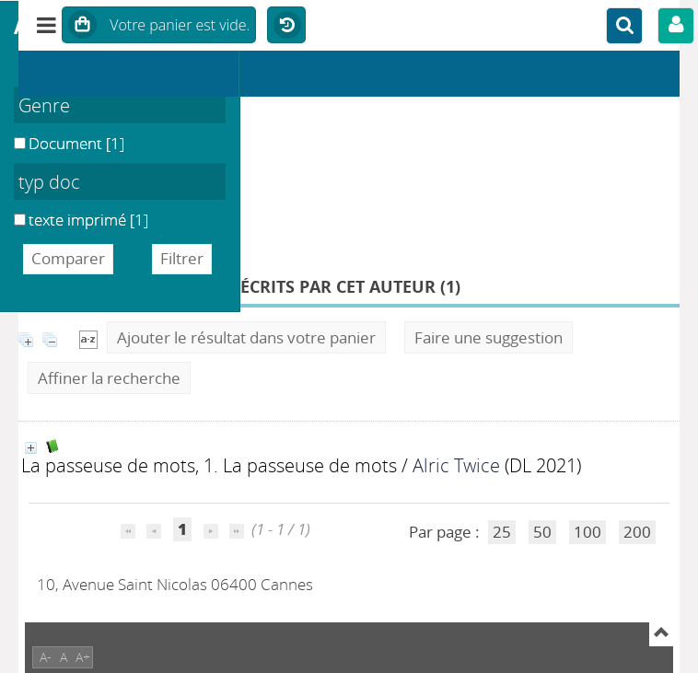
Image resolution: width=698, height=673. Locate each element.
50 (542, 531)
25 (502, 531)
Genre (44, 105)
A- (46, 657)
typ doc (49, 181)
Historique (286, 25)
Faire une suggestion (488, 337)
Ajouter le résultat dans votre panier (246, 337)
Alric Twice (456, 465)
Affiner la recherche (109, 378)
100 (587, 531)
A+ (83, 657)
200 (637, 531)
